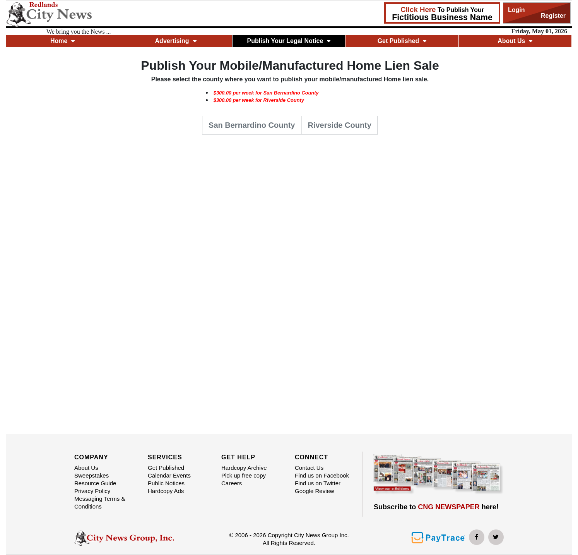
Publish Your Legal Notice (289, 41)
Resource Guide (95, 483)
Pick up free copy (243, 475)
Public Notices (166, 483)
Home (62, 41)
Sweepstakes (91, 475)
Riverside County (339, 124)
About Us (515, 41)
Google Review (314, 491)
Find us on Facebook (322, 475)
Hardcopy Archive (244, 467)
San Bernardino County (252, 124)
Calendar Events (169, 475)
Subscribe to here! (436, 507)
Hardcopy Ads (166, 491)
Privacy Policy (92, 491)
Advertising (176, 41)
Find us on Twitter (317, 483)
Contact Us (309, 467)
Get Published (402, 41)
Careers (231, 483)
